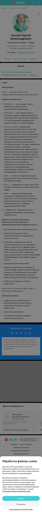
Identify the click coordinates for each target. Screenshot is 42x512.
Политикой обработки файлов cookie (16, 491)
